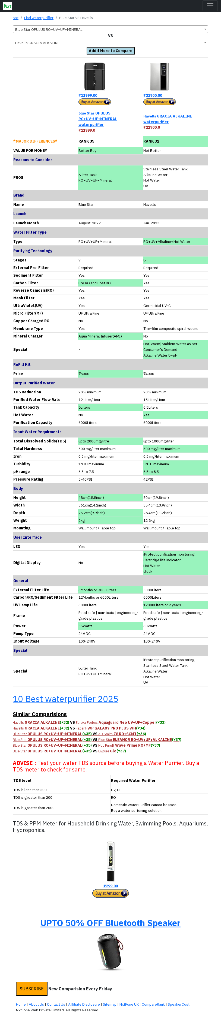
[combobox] (110, 29)
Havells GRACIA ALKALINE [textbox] (37, 42)
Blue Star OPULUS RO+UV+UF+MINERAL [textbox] (49, 29)
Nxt (15, 17)
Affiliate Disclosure (84, 1004)
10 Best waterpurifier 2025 (65, 698)
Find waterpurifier (38, 17)
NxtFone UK (129, 1004)
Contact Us (56, 1004)
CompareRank (153, 1004)
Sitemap (109, 1004)
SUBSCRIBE (32, 988)
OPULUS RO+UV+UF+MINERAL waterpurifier (97, 119)
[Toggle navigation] (210, 5)
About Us (36, 1004)
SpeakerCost (179, 1004)
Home (21, 1004)
